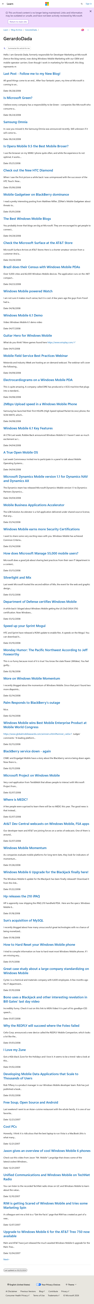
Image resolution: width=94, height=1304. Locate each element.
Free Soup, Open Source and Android (30, 1102)
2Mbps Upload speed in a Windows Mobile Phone (40, 404)
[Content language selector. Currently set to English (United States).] (19, 1284)
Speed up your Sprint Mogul (24, 625)
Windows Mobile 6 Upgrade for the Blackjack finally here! (45, 872)
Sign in (89, 3)
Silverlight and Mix (17, 577)
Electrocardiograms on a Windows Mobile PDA (38, 379)
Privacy (64, 1291)
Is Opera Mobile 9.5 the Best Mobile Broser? (36, 146)
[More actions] (88, 30)
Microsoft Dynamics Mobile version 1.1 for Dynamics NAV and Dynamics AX (45, 478)
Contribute (53, 1291)
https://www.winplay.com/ (60, 342)
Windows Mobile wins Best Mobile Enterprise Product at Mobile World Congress (45, 724)
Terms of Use (39, 1295)
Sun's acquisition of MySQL (23, 920)
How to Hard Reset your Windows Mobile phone (39, 944)
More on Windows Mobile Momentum (31, 678)
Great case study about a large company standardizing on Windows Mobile (46, 970)
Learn (5, 29)
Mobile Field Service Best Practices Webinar (35, 355)
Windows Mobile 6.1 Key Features (28, 428)
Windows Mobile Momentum (25, 847)
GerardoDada (31, 29)
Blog (41, 1291)
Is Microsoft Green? (17, 97)
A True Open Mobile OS (20, 452)
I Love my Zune (14, 1049)
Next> (6, 1259)
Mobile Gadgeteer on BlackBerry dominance (36, 194)
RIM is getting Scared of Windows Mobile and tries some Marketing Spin (45, 1205)
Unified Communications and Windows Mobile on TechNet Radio (46, 1176)
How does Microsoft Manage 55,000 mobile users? (40, 553)
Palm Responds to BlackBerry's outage (31, 702)
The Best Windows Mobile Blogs (27, 218)
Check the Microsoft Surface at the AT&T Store (38, 242)
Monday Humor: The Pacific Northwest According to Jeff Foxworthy (45, 652)
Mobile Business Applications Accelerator (33, 505)
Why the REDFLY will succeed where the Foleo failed (41, 1025)
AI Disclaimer (11, 1291)
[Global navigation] (3, 3)
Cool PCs (10, 1126)
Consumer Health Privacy (17, 1295)
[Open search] (82, 3)
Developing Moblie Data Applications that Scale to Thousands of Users (40, 1076)
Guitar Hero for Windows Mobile (27, 335)
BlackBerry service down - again (27, 751)
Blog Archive (16, 29)
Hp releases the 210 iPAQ (21, 896)
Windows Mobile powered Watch (27, 291)
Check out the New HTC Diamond (28, 170)
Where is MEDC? (15, 799)
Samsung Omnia (15, 122)
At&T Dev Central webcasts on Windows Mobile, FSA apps (46, 823)
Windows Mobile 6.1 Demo (23, 315)
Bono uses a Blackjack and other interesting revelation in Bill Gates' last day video (45, 999)
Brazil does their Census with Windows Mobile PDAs (41, 267)
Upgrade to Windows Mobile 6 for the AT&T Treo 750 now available (46, 1233)
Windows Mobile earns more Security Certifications (41, 529)
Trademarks (53, 1295)
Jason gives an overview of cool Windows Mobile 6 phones (46, 1150)
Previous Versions (28, 1291)
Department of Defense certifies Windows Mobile (40, 601)
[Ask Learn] (83, 30)
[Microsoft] (47, 4)
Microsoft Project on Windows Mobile (31, 775)
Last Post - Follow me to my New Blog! (31, 73)
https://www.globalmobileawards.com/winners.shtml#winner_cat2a (36, 733)
